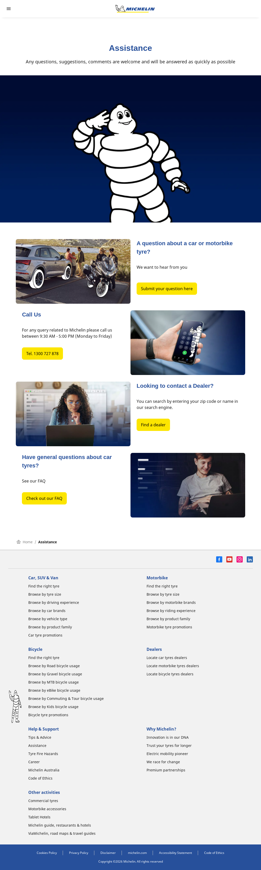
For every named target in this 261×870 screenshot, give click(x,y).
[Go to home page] (135, 8)
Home (25, 541)
